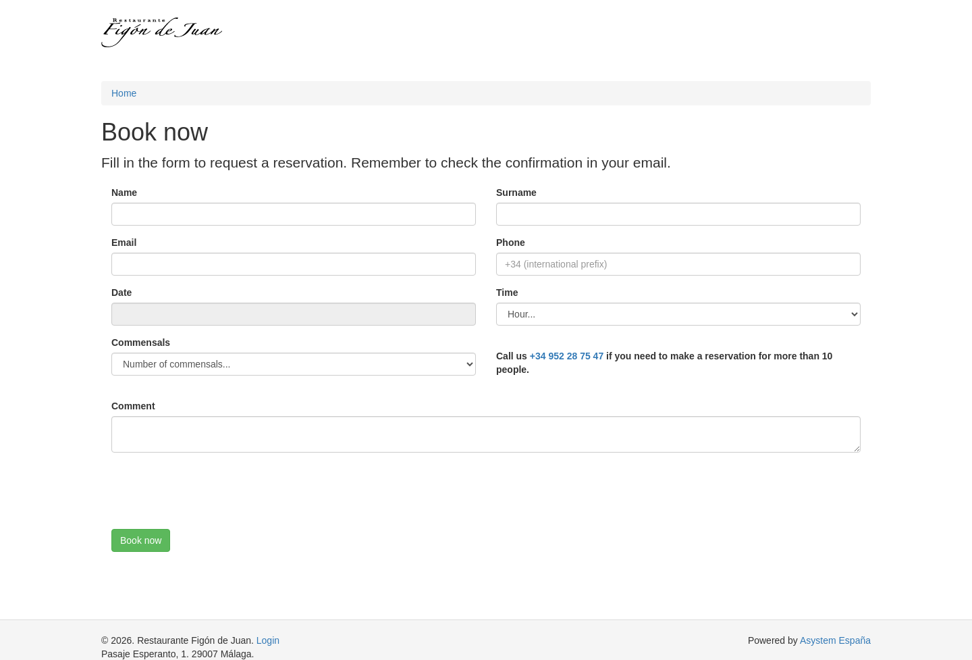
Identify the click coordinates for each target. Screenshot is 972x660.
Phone (510, 242)
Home (123, 93)
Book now (140, 540)
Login (267, 640)
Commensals (140, 342)
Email (123, 242)
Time (507, 292)
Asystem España (835, 640)
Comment (133, 406)
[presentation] (214, 489)
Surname (516, 192)
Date (121, 292)
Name (124, 192)
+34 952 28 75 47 (566, 356)
